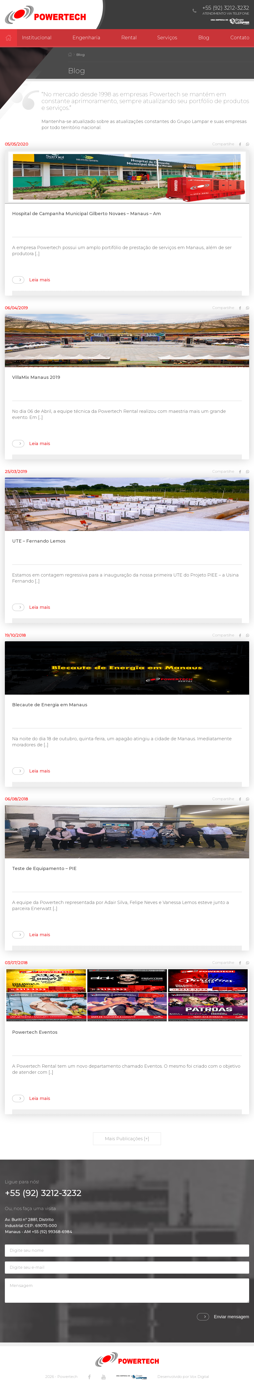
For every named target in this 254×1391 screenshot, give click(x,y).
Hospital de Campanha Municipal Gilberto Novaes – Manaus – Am (86, 213)
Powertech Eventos (34, 1032)
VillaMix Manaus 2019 (36, 377)
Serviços (167, 38)
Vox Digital (199, 1376)
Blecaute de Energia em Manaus (49, 705)
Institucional (36, 38)
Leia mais (39, 280)
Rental (129, 38)
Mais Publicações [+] (127, 1138)
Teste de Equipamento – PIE (44, 868)
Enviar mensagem (231, 1316)
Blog (203, 38)
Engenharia (86, 38)
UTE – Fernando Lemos (38, 541)
